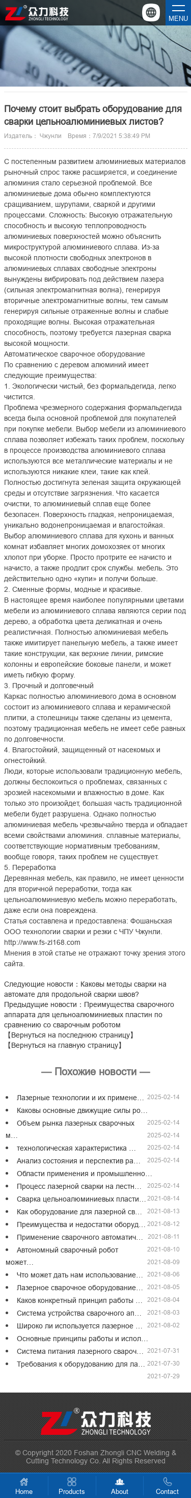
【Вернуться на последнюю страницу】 (70, 1035)
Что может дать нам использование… (80, 1275)
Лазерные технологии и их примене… (80, 1098)
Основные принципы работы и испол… (82, 1338)
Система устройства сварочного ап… (79, 1313)
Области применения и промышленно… (84, 1173)
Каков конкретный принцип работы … (80, 1300)
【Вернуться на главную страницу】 (64, 1045)
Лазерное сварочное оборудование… (80, 1288)
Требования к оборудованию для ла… (81, 1364)
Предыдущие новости (89, 1014)
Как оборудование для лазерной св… (79, 1212)
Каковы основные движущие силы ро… (82, 1110)
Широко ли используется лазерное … (80, 1326)
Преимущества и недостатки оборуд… (81, 1224)
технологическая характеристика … (76, 1148)
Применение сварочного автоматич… (80, 1237)
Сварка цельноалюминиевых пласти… (81, 1199)
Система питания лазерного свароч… (80, 1351)
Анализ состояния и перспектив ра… (79, 1161)
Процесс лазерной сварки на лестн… (79, 1186)
